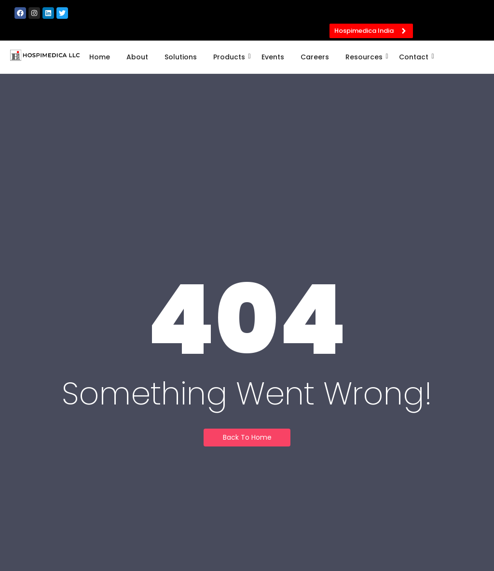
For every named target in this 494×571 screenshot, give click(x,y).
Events (272, 57)
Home (99, 57)
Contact (415, 57)
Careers (315, 57)
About (137, 57)
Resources (365, 57)
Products (230, 57)
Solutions (181, 57)
